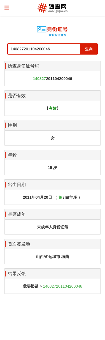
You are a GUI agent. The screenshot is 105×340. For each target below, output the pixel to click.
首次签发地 (19, 243)
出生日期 (17, 184)
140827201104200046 (62, 286)
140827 (39, 78)
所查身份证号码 (23, 66)
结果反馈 (17, 273)
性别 (12, 125)
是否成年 (17, 214)
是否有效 (17, 95)
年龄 (12, 155)
